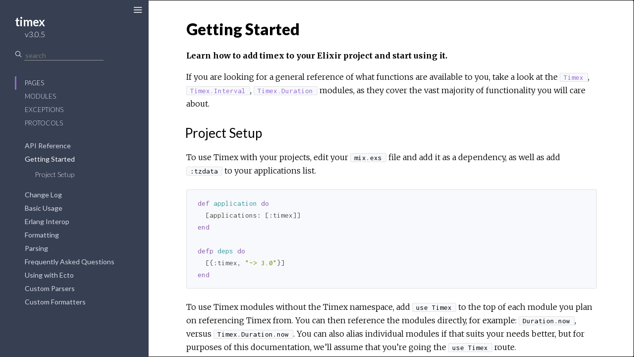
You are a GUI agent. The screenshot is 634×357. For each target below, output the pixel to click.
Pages (34, 83)
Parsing (36, 248)
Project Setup (54, 174)
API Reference (48, 145)
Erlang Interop (47, 221)
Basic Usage (43, 208)
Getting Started (50, 159)
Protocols (44, 123)
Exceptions (44, 110)
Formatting (42, 235)
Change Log (43, 194)
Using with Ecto (49, 275)
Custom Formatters (55, 302)
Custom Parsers (50, 288)
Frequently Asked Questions (69, 261)
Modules (40, 96)
